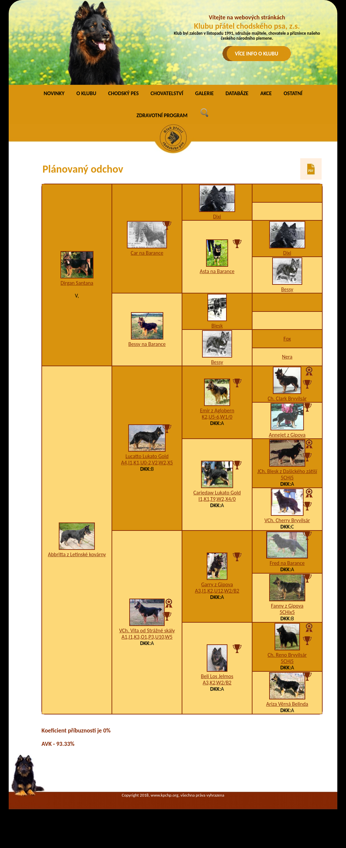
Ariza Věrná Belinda (287, 704)
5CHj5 (287, 477)
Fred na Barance (287, 563)
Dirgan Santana (76, 283)
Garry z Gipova (217, 584)
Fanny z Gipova (287, 606)
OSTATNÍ (293, 93)
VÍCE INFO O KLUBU (256, 53)
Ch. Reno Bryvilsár (287, 655)
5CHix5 (287, 612)
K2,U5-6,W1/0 (217, 417)
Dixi (217, 216)
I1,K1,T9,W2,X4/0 (216, 499)
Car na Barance (147, 253)
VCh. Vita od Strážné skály (147, 630)
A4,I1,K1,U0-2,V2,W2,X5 (147, 462)
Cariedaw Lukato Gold (217, 492)
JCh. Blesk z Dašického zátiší (287, 471)
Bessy (287, 289)
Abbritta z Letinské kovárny (77, 554)
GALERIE (204, 93)
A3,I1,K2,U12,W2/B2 (217, 591)
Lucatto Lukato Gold (147, 456)
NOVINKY (54, 93)
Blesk (217, 326)
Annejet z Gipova (287, 435)
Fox (287, 339)
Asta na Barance (217, 271)
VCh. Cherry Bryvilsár (287, 520)
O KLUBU (86, 93)
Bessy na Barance (147, 344)
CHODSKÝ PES (123, 93)
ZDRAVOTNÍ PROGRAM (162, 115)
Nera (287, 357)
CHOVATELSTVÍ (167, 93)
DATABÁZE (236, 93)
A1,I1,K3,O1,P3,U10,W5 (147, 637)
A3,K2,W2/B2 (217, 682)
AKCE (266, 93)
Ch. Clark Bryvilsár (287, 398)
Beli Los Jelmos (217, 676)
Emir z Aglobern (217, 410)
